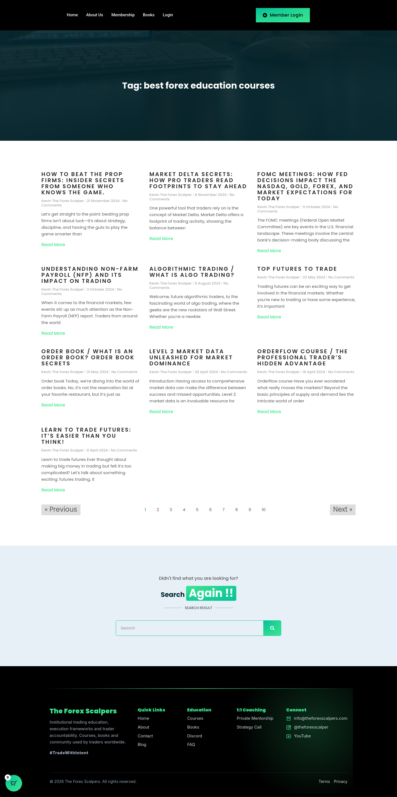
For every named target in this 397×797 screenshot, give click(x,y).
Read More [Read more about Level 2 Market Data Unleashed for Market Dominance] (161, 411)
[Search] (272, 628)
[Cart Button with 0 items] (14, 783)
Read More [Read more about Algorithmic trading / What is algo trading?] (161, 327)
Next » (342, 509)
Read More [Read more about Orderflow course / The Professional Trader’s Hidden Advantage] (269, 411)
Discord (194, 736)
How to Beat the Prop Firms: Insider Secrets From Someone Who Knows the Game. (82, 183)
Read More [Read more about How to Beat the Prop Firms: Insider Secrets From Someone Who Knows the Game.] (53, 244)
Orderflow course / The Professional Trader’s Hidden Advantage (302, 357)
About (143, 727)
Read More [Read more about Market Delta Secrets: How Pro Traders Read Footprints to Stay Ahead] (161, 238)
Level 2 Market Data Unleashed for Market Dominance (191, 357)
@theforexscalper (311, 727)
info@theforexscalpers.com (320, 718)
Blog (142, 745)
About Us (94, 15)
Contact (145, 736)
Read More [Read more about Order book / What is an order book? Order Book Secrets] (53, 405)
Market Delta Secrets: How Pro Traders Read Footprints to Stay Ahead (198, 180)
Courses (195, 718)
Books (148, 15)
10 (265, 508)
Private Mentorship (255, 718)
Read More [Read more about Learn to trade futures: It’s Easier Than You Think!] (53, 490)
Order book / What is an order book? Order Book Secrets (88, 357)
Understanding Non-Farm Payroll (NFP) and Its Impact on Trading (89, 275)
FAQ (191, 745)
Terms (324, 781)
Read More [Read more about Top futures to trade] (269, 317)
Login (168, 15)
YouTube (302, 736)
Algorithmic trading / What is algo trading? (192, 272)
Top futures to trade (297, 269)
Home (72, 15)
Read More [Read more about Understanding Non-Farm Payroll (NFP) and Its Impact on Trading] (53, 333)
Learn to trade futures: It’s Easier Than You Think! (86, 436)
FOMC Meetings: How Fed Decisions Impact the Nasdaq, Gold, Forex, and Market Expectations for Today (305, 186)
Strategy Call (249, 727)
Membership (123, 15)
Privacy (340, 781)
